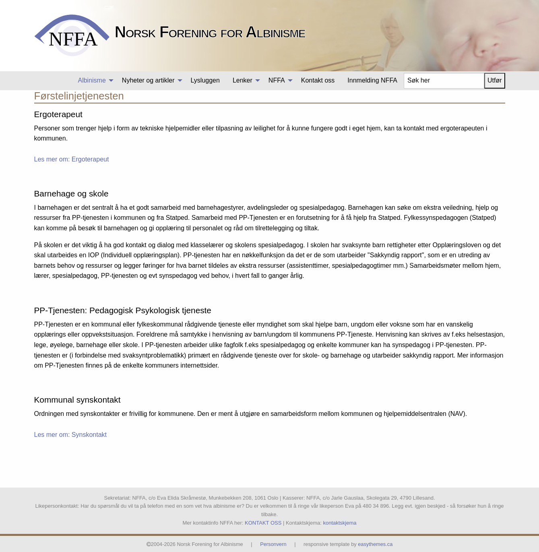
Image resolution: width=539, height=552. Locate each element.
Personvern (273, 544)
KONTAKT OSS (263, 523)
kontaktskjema (339, 523)
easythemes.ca (375, 544)
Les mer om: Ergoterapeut (71, 159)
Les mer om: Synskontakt (70, 434)
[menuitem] (93, 81)
